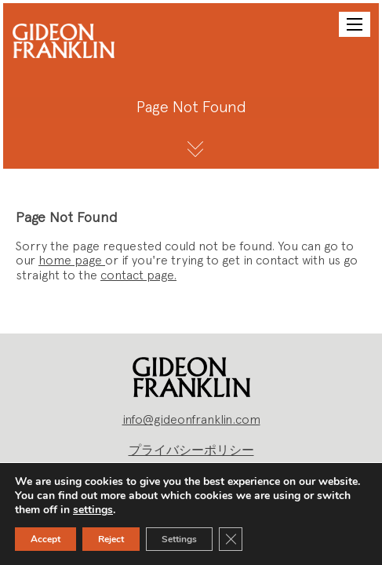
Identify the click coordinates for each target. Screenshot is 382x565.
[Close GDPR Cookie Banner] (230, 539)
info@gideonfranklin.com (191, 419)
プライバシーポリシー (191, 450)
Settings (179, 539)
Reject (111, 539)
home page (71, 260)
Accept (45, 539)
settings (93, 510)
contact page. (138, 275)
